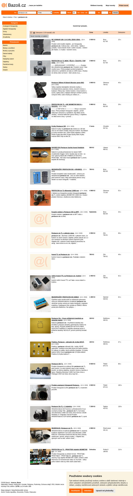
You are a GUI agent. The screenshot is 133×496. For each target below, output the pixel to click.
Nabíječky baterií (8, 59)
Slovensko (20, 492)
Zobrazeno (121, 32)
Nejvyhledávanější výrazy (19, 490)
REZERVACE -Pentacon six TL (62, 428)
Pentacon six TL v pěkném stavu (63, 233)
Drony (5, 31)
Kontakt (24, 484)
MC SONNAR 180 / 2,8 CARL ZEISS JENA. (66, 39)
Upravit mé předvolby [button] (104, 491)
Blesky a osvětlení (9, 48)
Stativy (5, 67)
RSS (53, 484)
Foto (15, 17)
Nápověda (4, 484)
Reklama (30, 484)
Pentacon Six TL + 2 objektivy (62, 406)
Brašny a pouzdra (8, 51)
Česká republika (10, 492)
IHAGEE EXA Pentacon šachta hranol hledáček (68, 147)
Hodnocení (17, 484)
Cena (91, 32)
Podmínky (37, 484)
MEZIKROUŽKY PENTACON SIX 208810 (65, 297)
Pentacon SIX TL (57, 364)
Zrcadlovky (6, 37)
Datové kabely (7, 53)
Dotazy (10, 484)
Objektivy (6, 62)
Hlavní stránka (7, 17)
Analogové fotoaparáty (10, 26)
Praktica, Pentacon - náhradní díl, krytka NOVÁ (68, 342)
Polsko (26, 492)
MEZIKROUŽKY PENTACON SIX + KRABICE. (67, 169)
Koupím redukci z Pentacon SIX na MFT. (65, 212)
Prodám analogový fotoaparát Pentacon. (66, 385)
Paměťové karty (8, 64)
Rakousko (33, 492)
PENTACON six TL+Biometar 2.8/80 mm (65, 191)
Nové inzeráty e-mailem (39, 36)
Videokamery (7, 34)
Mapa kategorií (6, 490)
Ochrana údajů (46, 484)
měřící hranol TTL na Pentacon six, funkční (66, 276)
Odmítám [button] (88, 491)
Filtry (4, 56)
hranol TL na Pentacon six (61, 254)
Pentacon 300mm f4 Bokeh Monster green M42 (68, 82)
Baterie (5, 45)
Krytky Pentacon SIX (59, 126)
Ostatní (5, 70)
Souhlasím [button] (75, 491)
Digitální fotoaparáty (9, 29)
